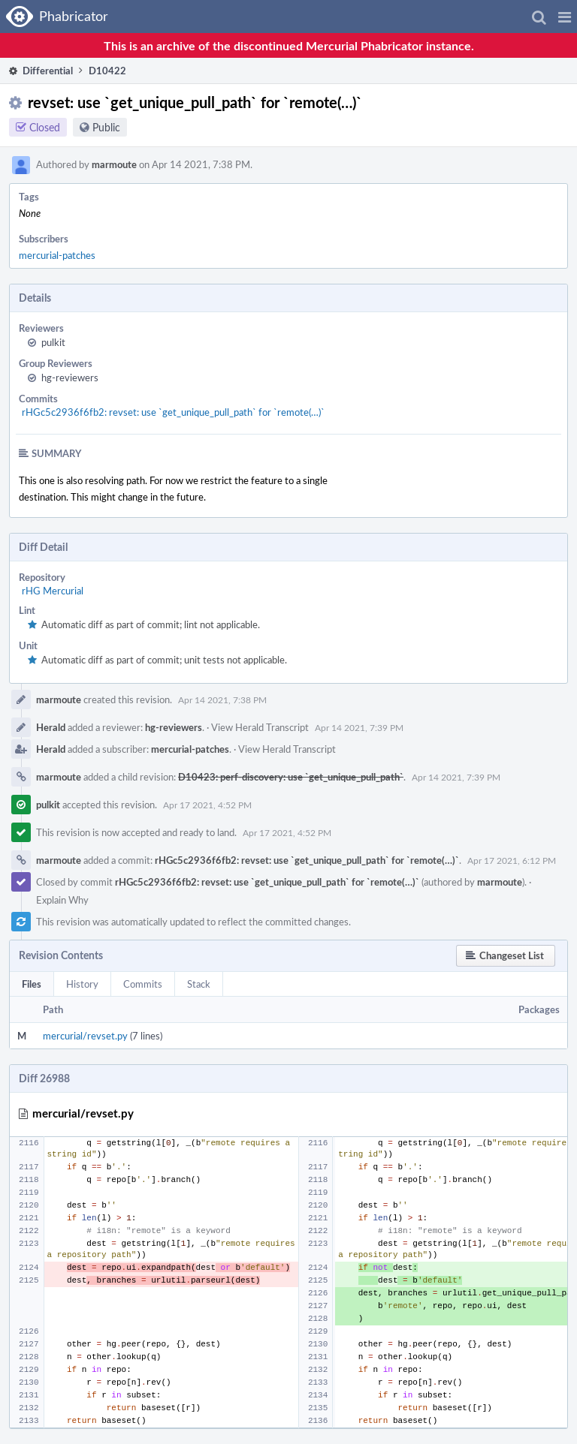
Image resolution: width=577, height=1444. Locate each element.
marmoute (114, 164)
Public (106, 127)
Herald (50, 727)
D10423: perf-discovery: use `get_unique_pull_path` (290, 777)
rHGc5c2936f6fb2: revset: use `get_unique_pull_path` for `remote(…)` (173, 412)
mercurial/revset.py (85, 1035)
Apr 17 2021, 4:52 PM (207, 805)
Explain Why (62, 900)
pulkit (53, 342)
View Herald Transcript (260, 727)
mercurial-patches (57, 255)
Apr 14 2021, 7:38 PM (222, 699)
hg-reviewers (69, 377)
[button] (564, 16)
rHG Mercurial (52, 590)
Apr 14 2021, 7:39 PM (359, 727)
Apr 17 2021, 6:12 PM (511, 860)
